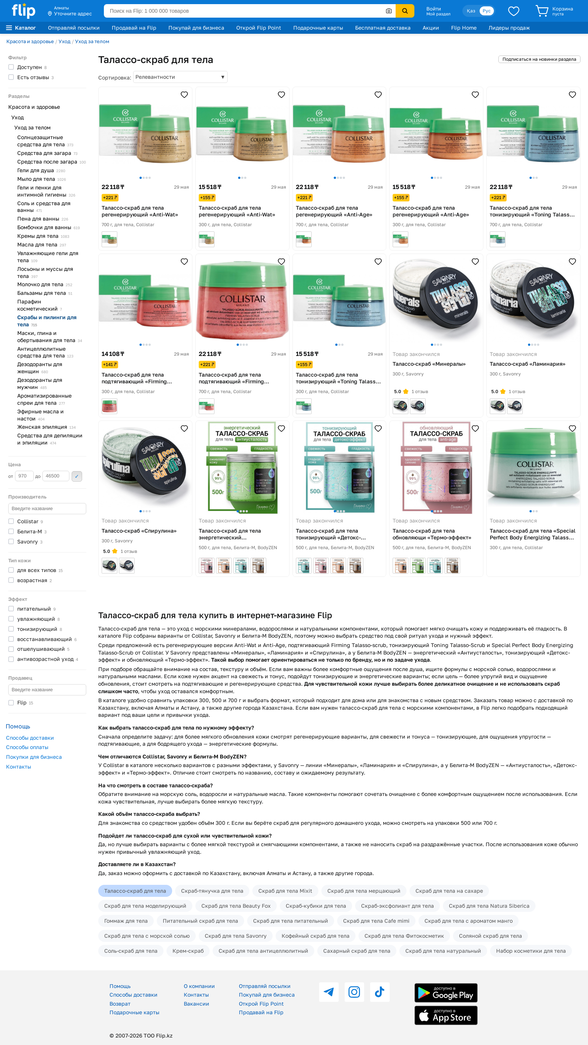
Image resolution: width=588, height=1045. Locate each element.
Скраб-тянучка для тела (212, 890)
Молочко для (44, 284)
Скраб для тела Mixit (285, 890)
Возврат (120, 1003)
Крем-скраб (188, 950)
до (52, 476)
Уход (64, 41)
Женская (46, 426)
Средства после (51, 161)
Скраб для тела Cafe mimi (376, 920)
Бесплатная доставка (383, 27)
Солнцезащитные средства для (45, 140)
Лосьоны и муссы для (45, 272)
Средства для (47, 153)
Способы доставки (30, 737)
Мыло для (41, 179)
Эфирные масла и (40, 415)
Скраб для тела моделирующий (145, 905)
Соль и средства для (43, 206)
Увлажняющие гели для (47, 256)
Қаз (471, 11)
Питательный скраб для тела (200, 920)
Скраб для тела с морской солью (147, 935)
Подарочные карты (318, 27)
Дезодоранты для (39, 367)
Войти (433, 8)
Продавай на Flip (134, 27)
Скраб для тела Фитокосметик (404, 935)
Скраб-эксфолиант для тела (397, 905)
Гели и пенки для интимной (46, 191)
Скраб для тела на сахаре (449, 890)
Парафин (39, 305)
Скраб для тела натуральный (443, 950)
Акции (431, 27)
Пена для (42, 218)
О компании (199, 986)
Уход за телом (92, 41)
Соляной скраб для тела (490, 935)
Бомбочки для (48, 227)
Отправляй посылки (74, 27)
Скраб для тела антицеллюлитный (263, 950)
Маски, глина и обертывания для (49, 336)
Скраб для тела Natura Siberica (489, 905)
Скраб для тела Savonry (236, 935)
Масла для (41, 244)
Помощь (120, 986)
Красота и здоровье (30, 41)
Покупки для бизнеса (34, 757)
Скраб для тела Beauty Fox (236, 905)
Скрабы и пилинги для (46, 320)
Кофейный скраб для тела (316, 935)
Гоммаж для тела (126, 920)
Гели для (41, 170)
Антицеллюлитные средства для (45, 352)
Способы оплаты (27, 747)
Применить (77, 476)
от (21, 476)
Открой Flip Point (258, 27)
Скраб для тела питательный (290, 920)
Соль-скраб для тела (131, 950)
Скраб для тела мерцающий (363, 890)
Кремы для (43, 236)
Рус (487, 11)
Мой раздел (438, 14)
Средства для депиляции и (49, 439)
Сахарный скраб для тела (356, 950)
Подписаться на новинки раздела (539, 59)
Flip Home (464, 27)
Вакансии (196, 1003)
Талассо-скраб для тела (135, 890)
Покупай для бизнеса (196, 27)
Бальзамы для (44, 293)
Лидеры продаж (509, 27)
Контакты (18, 766)
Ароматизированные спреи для (44, 399)
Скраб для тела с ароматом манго (468, 920)
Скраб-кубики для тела (316, 905)
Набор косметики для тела (531, 950)
